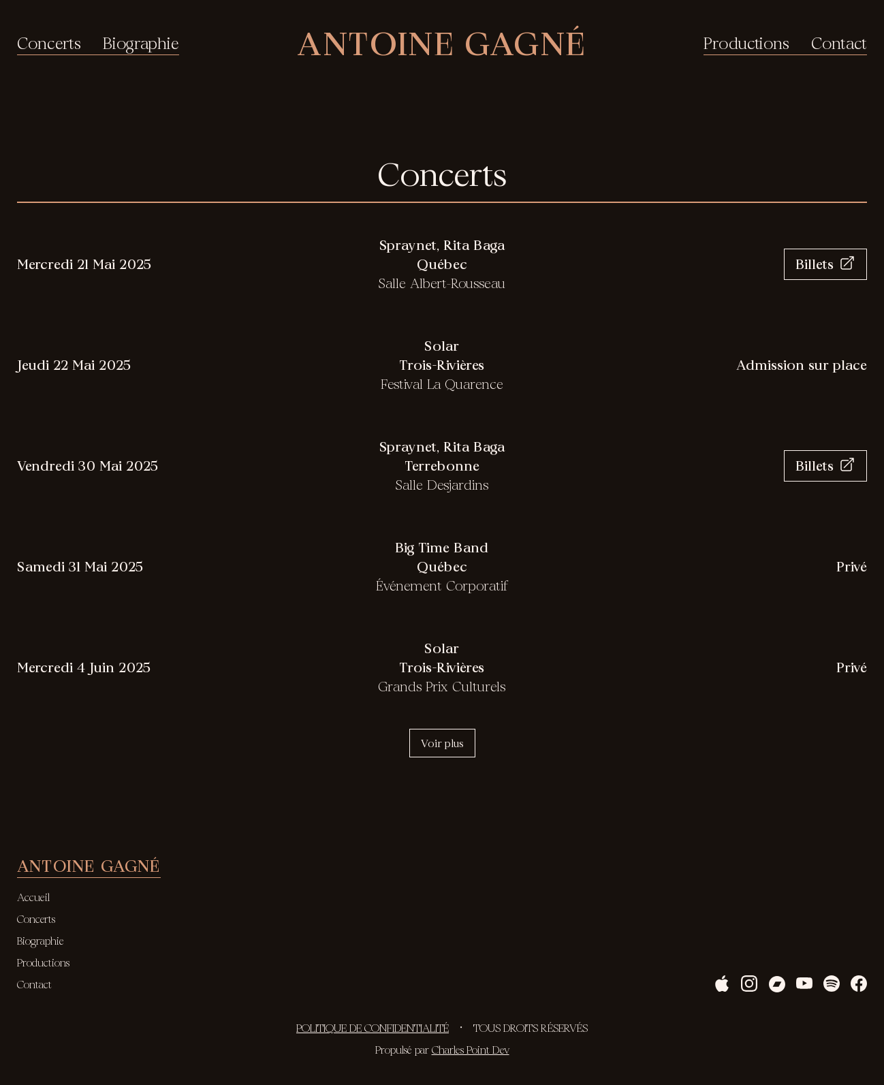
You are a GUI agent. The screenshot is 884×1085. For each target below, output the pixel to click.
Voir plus (442, 743)
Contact (839, 43)
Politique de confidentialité (372, 1027)
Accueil (33, 897)
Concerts (49, 43)
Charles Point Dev (470, 1049)
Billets (825, 264)
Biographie (141, 43)
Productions (746, 43)
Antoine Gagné (441, 43)
